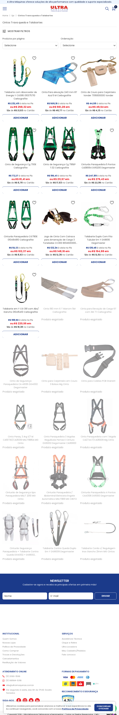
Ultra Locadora (69, 646)
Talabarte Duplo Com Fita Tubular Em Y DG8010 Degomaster (98, 240)
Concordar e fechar (104, 707)
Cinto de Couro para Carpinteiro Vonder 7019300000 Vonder (98, 94)
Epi (13, 15)
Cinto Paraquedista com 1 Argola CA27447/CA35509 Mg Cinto (98, 438)
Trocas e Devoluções (13, 654)
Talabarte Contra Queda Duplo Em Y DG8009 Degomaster (59, 550)
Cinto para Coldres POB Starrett (98, 380)
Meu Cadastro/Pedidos (74, 650)
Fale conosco (69, 654)
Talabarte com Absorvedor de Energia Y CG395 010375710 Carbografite (20, 95)
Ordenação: (67, 38)
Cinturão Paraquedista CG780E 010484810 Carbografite (20, 238)
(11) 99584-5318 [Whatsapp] (14, 680)
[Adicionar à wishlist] (34, 58)
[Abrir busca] (107, 9)
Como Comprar (10, 650)
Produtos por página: (13, 38)
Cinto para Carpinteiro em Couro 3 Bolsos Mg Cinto (59, 382)
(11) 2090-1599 (13, 676)
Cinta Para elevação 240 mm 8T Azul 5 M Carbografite (59, 94)
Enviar (106, 595)
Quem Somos (9, 638)
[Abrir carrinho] (114, 9)
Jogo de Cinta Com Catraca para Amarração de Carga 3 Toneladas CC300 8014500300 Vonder (59, 241)
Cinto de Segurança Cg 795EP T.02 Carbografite (59, 166)
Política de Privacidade (14, 646)
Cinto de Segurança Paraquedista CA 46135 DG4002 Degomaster (21, 384)
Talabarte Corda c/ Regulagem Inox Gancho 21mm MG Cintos (98, 550)
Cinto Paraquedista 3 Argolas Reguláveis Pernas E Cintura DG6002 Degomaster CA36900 (59, 440)
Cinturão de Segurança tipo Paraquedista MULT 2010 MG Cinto (21, 495)
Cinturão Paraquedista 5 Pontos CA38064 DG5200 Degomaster (98, 166)
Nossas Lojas (9, 642)
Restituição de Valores (14, 662)
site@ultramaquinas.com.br (20, 685)
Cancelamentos (10, 658)
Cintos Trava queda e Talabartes (35, 15)
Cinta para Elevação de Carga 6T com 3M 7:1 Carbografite (98, 310)
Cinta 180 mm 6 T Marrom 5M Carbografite (59, 310)
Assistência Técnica (72, 638)
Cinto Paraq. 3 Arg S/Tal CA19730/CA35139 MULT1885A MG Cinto (20, 440)
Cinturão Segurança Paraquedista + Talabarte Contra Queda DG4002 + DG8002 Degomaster (20, 553)
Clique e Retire (69, 642)
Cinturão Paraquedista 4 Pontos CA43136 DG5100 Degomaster (98, 494)
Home (5, 15)
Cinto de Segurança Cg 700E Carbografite (20, 166)
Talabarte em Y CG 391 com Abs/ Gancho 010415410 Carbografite (21, 310)
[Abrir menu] (8, 9)
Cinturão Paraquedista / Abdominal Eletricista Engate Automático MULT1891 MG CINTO (59, 495)
